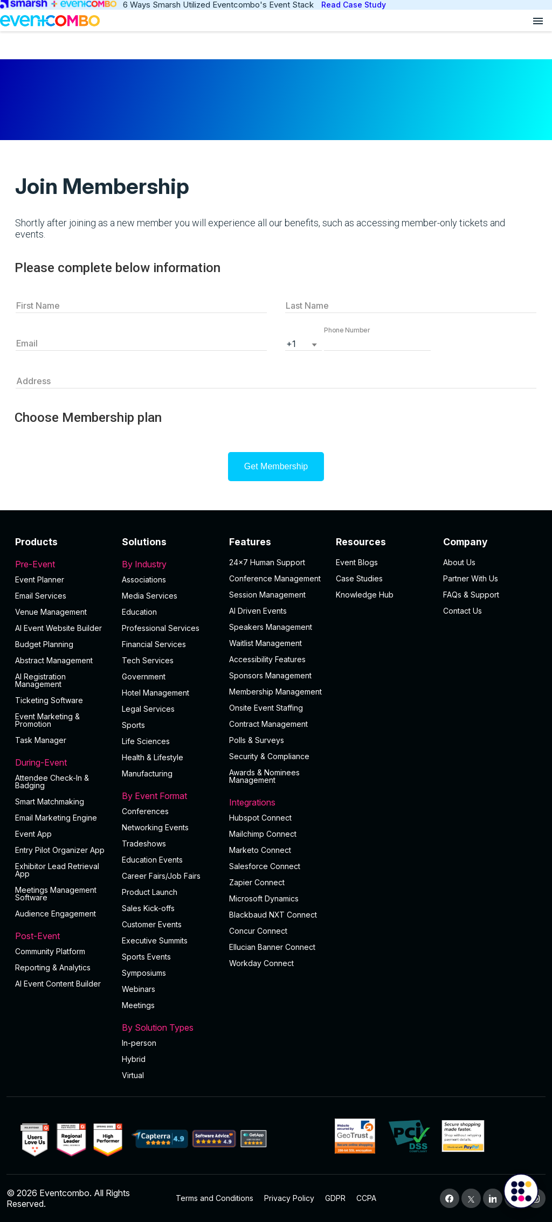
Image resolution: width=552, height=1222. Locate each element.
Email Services (40, 595)
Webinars (138, 989)
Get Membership (276, 466)
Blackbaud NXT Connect (273, 914)
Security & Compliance (269, 756)
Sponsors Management (270, 675)
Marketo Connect (260, 850)
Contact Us (462, 610)
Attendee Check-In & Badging (52, 781)
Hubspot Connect (260, 817)
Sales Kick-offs (148, 908)
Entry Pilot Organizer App (60, 850)
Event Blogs (357, 562)
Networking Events (155, 827)
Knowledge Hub (365, 594)
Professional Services (160, 628)
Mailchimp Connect (262, 833)
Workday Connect (261, 963)
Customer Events (152, 924)
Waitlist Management (265, 643)
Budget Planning (44, 644)
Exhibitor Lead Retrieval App (57, 870)
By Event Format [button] (169, 795)
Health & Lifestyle (152, 757)
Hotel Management (155, 692)
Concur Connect (258, 930)
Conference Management (275, 578)
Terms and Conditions (214, 1198)
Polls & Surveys (256, 740)
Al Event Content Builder (58, 983)
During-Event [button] (62, 762)
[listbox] (303, 343)
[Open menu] (538, 20)
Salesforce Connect (264, 866)
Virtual (133, 1075)
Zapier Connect (257, 882)
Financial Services (154, 644)
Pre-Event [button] (62, 564)
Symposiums (144, 972)
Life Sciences (146, 741)
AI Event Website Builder (58, 628)
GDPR (335, 1198)
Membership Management (275, 691)
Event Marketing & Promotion (47, 720)
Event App (33, 833)
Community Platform (50, 951)
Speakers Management (270, 626)
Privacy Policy (289, 1198)
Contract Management (268, 723)
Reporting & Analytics (53, 967)
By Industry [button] (169, 564)
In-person (139, 1042)
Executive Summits (155, 940)
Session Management (267, 594)
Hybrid (134, 1059)
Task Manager (40, 740)
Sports (133, 725)
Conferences (145, 811)
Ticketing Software (49, 700)
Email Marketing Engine (56, 817)
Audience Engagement (55, 913)
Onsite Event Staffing (266, 707)
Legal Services (148, 708)
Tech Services (148, 660)
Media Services (149, 595)
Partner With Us (470, 578)
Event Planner (39, 579)
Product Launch (149, 892)
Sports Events (146, 956)
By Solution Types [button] (169, 1027)
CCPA (366, 1198)
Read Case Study (353, 4)
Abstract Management (54, 660)
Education (139, 611)
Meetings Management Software (55, 893)
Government (143, 676)
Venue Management (51, 611)
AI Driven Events (258, 610)
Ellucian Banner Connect (272, 947)
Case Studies (359, 578)
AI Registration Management (40, 680)
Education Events (152, 859)
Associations (144, 579)
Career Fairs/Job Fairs (161, 875)
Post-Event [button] (62, 936)
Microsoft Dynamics (264, 898)
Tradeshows (144, 843)
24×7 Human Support (267, 562)
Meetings (138, 1005)
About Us (459, 562)
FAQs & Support (471, 594)
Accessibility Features (267, 659)
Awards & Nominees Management (264, 776)
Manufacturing (147, 773)
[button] (377, 343)
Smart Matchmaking (49, 801)
